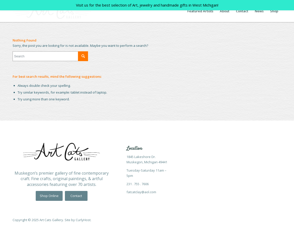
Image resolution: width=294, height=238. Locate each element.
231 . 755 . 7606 (138, 184)
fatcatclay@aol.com (141, 192)
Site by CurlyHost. (78, 220)
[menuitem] (200, 11)
